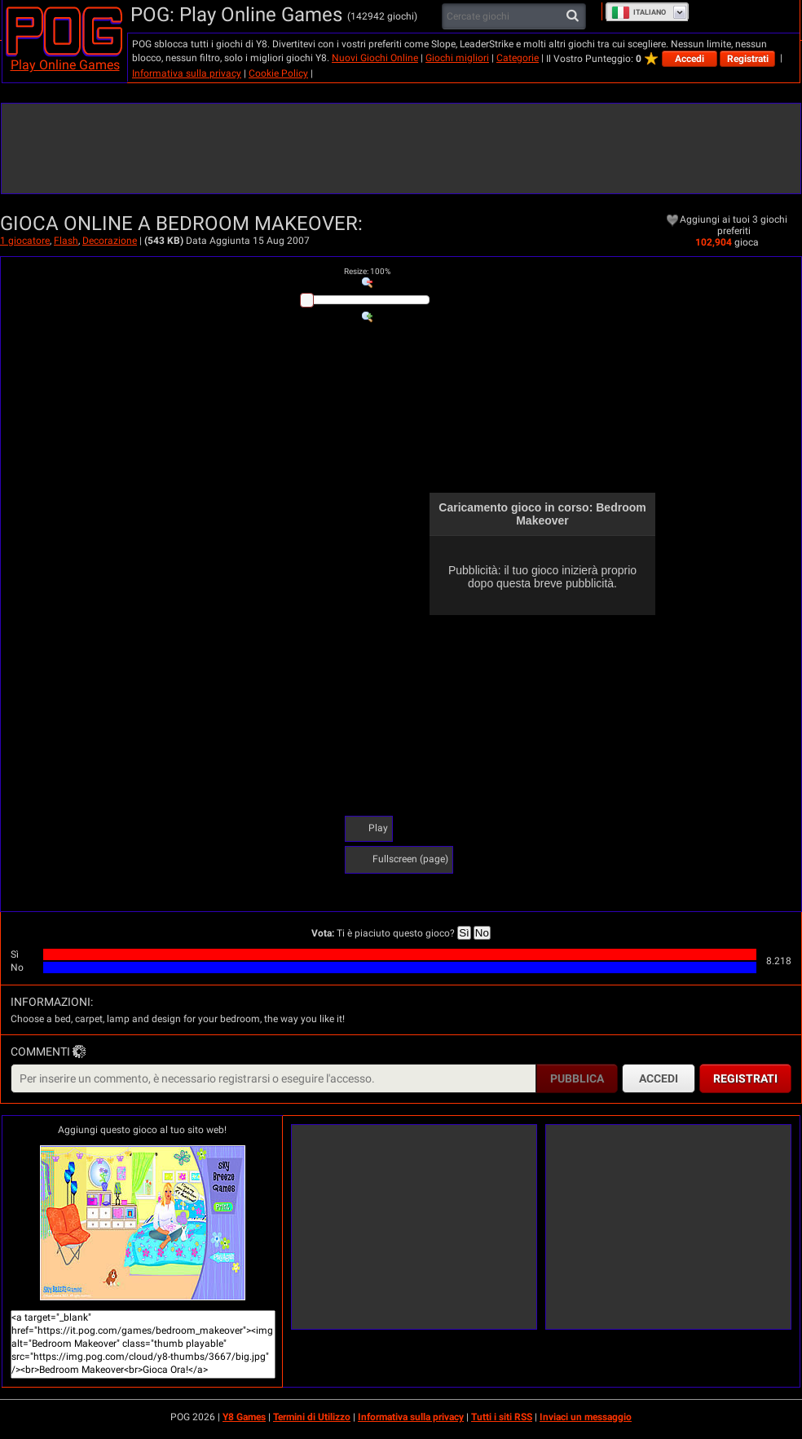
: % (367, 271)
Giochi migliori (457, 58)
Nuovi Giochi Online (375, 58)
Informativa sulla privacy (186, 73)
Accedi (689, 58)
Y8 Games (244, 1417)
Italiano (638, 12)
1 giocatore (25, 240)
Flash (66, 240)
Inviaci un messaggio (586, 1417)
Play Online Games (65, 65)
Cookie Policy (278, 73)
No (482, 933)
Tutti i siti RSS (501, 1417)
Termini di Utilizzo (311, 1417)
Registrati (748, 58)
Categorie (517, 58)
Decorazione (109, 240)
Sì (464, 933)
